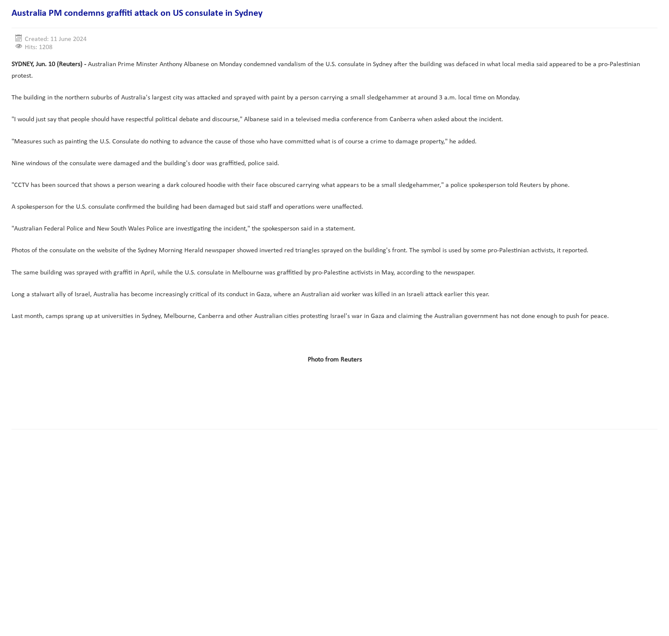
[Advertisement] (167, 395)
